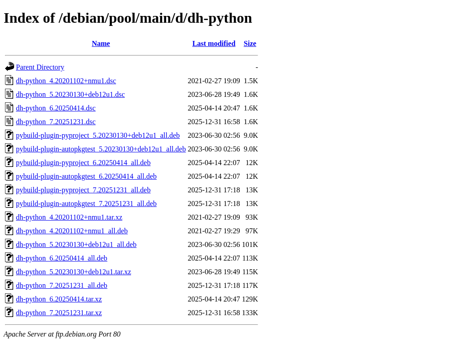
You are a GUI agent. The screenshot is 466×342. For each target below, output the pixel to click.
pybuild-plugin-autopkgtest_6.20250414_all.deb (86, 176)
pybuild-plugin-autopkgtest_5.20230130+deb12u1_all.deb (101, 149)
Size (250, 43)
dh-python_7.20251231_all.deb (61, 285)
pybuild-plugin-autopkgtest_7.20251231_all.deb (86, 203)
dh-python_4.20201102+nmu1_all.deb (72, 231)
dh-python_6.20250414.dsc (56, 108)
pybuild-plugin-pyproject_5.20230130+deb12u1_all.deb (98, 135)
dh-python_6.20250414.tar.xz (59, 299)
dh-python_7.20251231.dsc (56, 122)
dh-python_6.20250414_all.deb (61, 258)
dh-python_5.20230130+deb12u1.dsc (70, 94)
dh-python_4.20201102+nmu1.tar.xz (69, 217)
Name (101, 43)
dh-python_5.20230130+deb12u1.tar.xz (73, 272)
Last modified (214, 43)
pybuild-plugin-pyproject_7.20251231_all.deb (83, 190)
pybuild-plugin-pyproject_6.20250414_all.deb (83, 162)
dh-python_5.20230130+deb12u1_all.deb (76, 244)
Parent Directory (40, 67)
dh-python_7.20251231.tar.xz (59, 313)
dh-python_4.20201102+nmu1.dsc (66, 81)
